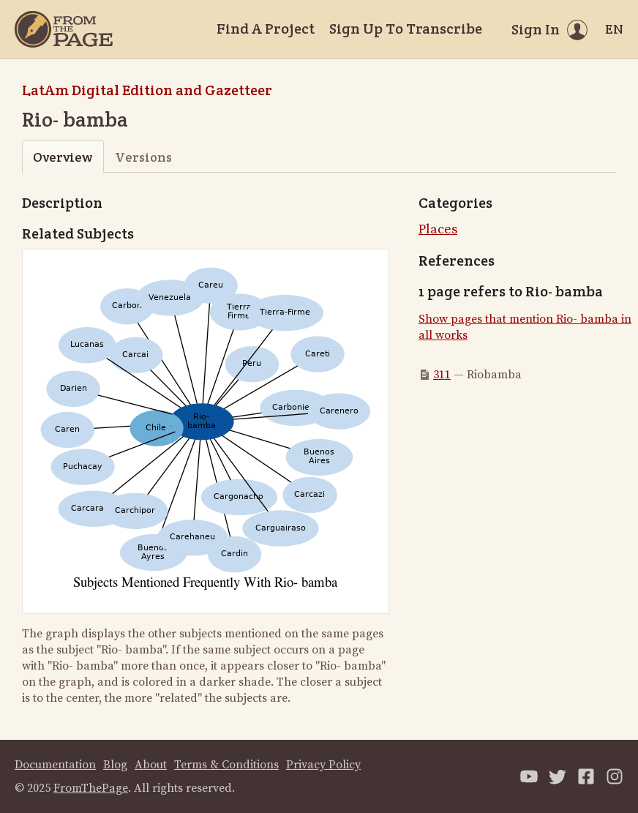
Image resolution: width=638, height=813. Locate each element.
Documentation (55, 764)
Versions (143, 157)
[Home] (64, 29)
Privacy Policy (323, 764)
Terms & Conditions (226, 764)
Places (438, 229)
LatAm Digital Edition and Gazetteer (147, 90)
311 (442, 374)
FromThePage (90, 788)
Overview (62, 157)
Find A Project (266, 28)
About (151, 764)
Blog (115, 764)
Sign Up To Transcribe (405, 28)
